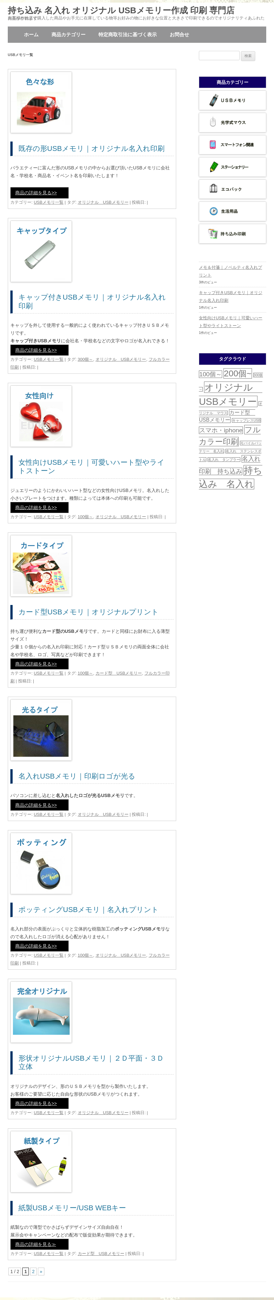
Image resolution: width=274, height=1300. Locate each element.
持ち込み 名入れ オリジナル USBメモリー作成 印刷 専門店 (121, 10)
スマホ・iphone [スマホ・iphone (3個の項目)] (221, 430)
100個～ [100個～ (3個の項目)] (210, 374)
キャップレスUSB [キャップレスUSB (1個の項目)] (246, 420)
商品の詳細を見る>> (36, 192)
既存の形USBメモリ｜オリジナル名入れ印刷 (91, 148)
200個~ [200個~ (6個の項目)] (238, 373)
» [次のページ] (41, 1271)
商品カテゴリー (68, 34)
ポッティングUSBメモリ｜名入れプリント (88, 910)
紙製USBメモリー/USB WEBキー (72, 1208)
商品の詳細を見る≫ (35, 1244)
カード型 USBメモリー (119, 673)
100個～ (85, 516)
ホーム (31, 34)
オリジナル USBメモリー (103, 202)
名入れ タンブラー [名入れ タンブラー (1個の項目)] (224, 460)
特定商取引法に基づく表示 (127, 34)
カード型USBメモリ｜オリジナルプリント (88, 612)
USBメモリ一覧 (48, 202)
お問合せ (179, 34)
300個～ (85, 359)
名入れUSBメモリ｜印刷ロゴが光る (76, 776)
